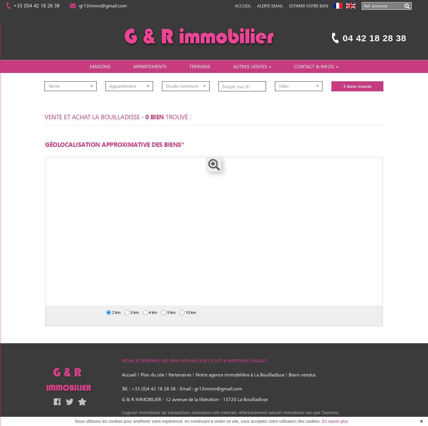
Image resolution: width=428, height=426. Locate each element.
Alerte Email (270, 6)
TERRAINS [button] (199, 66)
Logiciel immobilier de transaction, (156, 412)
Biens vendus (302, 374)
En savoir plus (335, 421)
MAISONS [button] (100, 66)
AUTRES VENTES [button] (252, 66)
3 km (132, 312)
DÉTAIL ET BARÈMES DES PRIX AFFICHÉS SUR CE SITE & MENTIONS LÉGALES (194, 360)
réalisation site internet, (214, 412)
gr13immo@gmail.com (102, 5)
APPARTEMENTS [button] (150, 66)
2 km (113, 312)
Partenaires (180, 374)
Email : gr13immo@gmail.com (211, 388)
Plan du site (152, 374)
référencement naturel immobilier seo (276, 412)
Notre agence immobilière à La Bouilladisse (240, 374)
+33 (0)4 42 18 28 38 (35, 5)
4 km (150, 312)
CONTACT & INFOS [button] (316, 66)
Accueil (243, 6)
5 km (168, 312)
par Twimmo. (326, 412)
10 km (188, 312)
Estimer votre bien (308, 6)
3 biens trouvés (357, 95)
